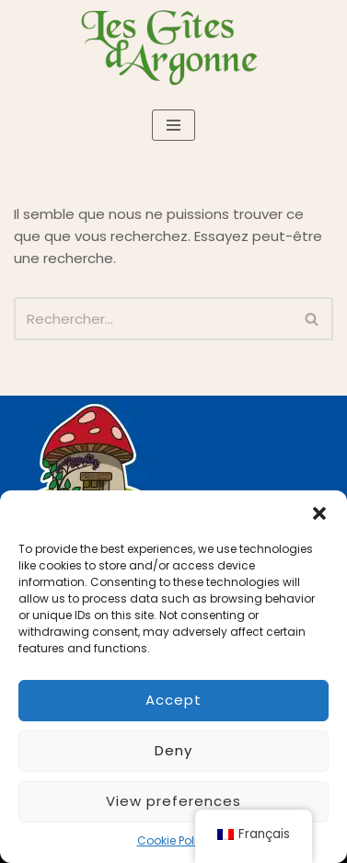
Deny (173, 750)
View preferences (173, 801)
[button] (319, 513)
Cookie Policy (174, 840)
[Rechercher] (153, 318)
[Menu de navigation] (173, 125)
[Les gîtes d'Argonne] (174, 46)
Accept (173, 699)
